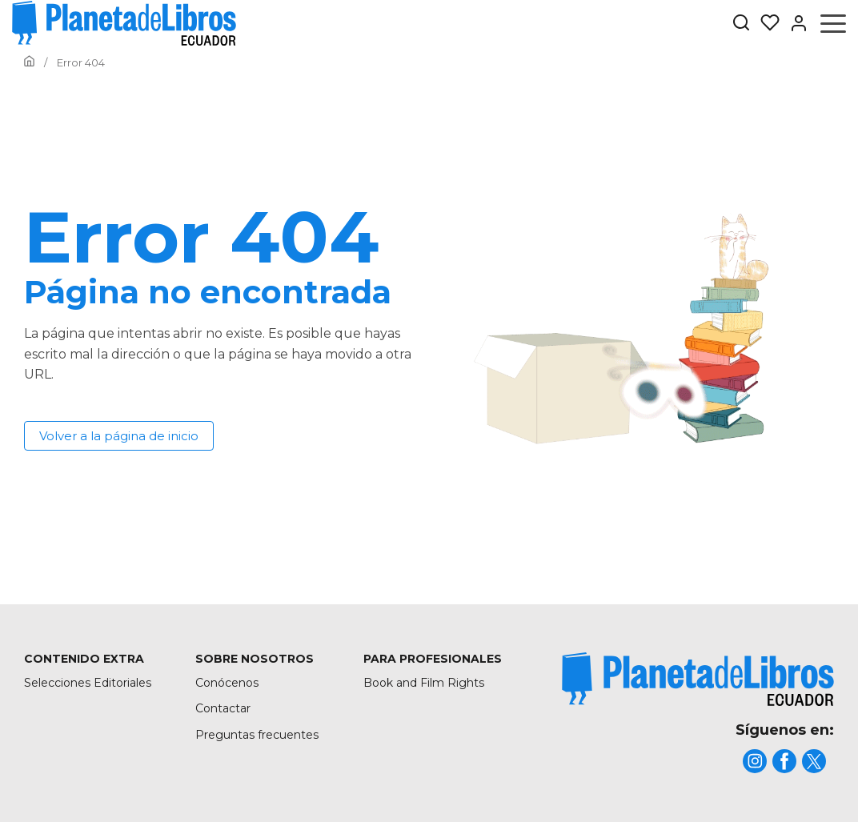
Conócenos (227, 683)
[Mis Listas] (765, 23)
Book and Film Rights (423, 683)
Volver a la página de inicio (118, 435)
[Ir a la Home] (29, 62)
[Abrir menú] (833, 23)
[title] (698, 679)
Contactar (223, 708)
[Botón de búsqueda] (741, 23)
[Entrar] (794, 23)
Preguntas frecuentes (257, 735)
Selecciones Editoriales (87, 683)
